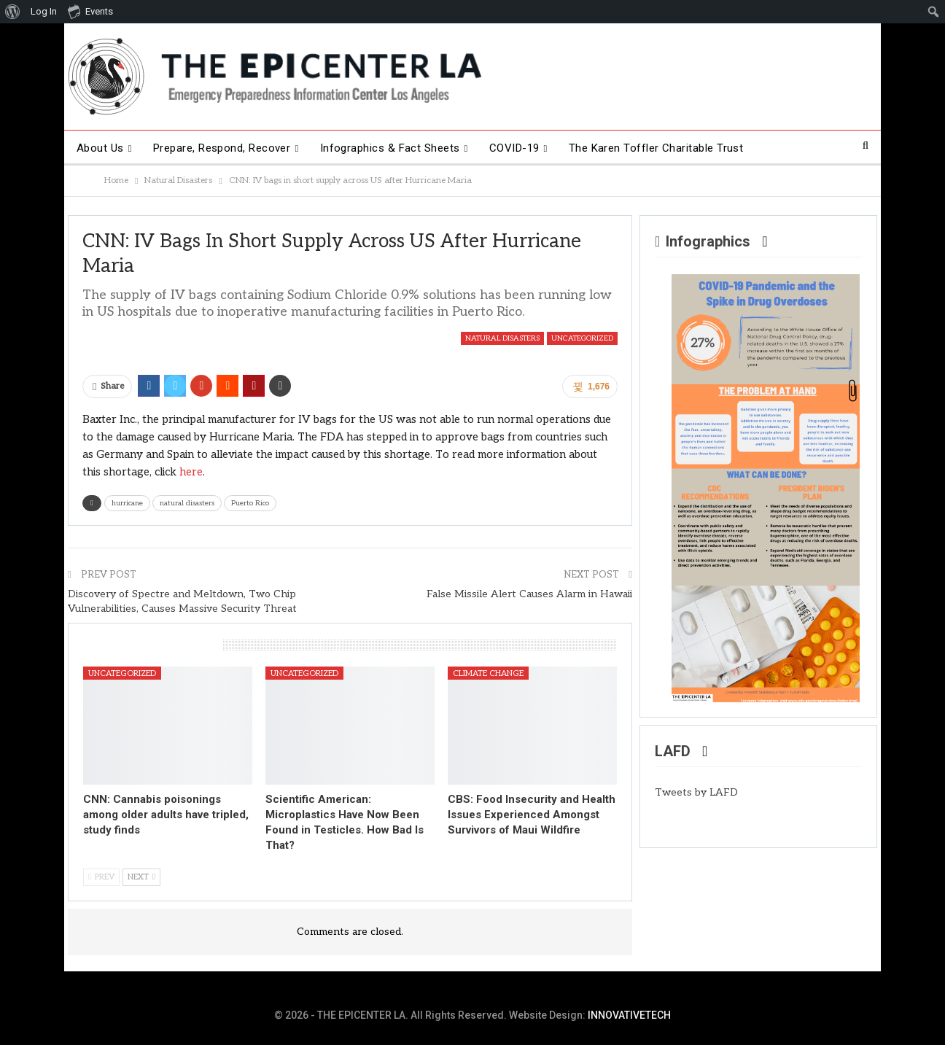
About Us (100, 148)
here (191, 471)
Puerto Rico (250, 503)
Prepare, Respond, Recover (222, 148)
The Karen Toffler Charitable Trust (656, 148)
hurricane (127, 503)
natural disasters (187, 503)
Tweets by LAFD (696, 792)
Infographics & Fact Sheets (390, 148)
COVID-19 (514, 148)
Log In (44, 11)
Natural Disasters (502, 338)
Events (90, 11)
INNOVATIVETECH (629, 1015)
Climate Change (488, 673)
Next (141, 877)
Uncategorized (582, 338)
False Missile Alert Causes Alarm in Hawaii (529, 594)
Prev (101, 877)
